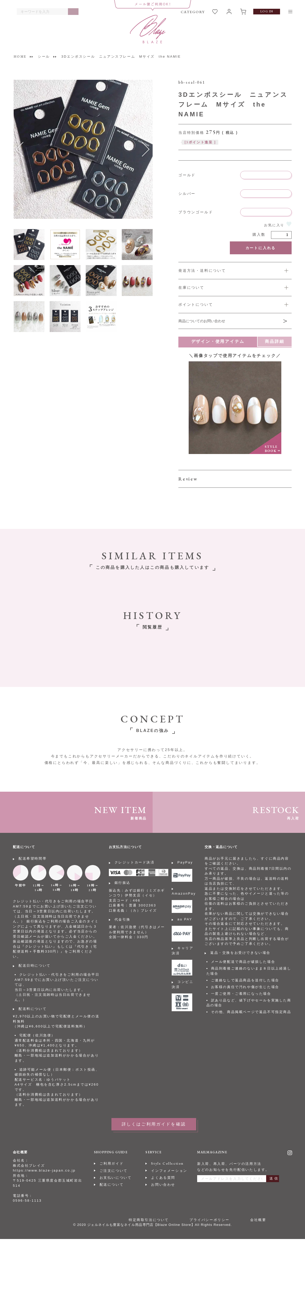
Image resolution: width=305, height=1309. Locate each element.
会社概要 (258, 1220)
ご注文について (114, 1171)
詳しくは (235, 304)
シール (44, 56)
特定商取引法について (149, 1220)
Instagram (289, 1153)
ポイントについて (195, 304)
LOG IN (266, 11)
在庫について (191, 287)
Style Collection (167, 1163)
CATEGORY (193, 11)
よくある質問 (163, 1178)
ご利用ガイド (112, 1163)
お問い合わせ (163, 1184)
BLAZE (148, 29)
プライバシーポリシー (209, 1220)
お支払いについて (116, 1178)
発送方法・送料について (202, 270)
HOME (20, 56)
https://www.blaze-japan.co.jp (44, 1170)
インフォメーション (169, 1171)
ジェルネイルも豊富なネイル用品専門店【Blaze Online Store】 (141, 1225)
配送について (112, 1184)
